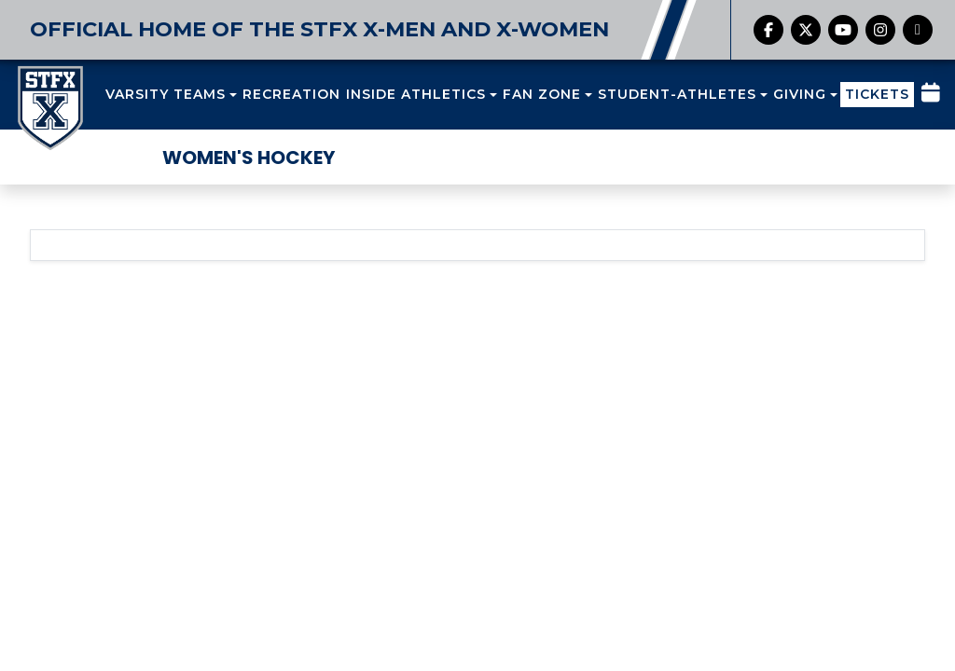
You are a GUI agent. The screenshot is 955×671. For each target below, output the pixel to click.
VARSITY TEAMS (165, 94)
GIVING (799, 94)
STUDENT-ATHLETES (677, 94)
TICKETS (877, 94)
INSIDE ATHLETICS (416, 94)
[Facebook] (768, 30)
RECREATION (291, 94)
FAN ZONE (542, 94)
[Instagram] (880, 30)
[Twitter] (806, 30)
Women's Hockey (248, 157)
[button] (171, 94)
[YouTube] (843, 30)
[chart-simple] (918, 30)
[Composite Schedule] (930, 95)
